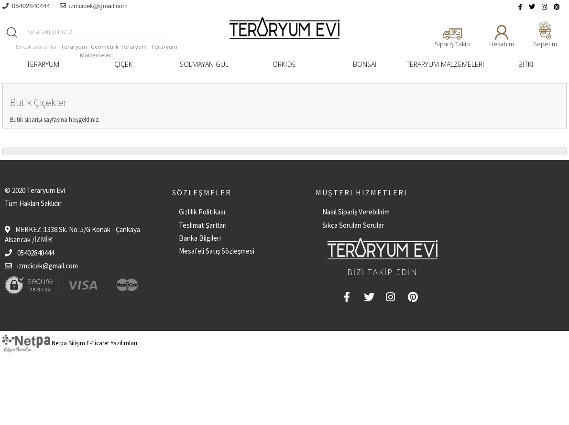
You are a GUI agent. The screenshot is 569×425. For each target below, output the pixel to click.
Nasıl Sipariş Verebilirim (356, 211)
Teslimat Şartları (203, 225)
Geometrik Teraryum (119, 46)
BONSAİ (365, 64)
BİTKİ (526, 64)
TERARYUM (43, 64)
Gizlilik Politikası (202, 211)
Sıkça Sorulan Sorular (353, 225)
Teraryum (74, 46)
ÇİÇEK (123, 64)
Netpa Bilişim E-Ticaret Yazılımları (69, 343)
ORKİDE (284, 64)
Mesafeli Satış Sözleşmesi (216, 250)
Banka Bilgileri (200, 238)
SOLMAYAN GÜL (204, 64)
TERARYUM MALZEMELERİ (445, 64)
